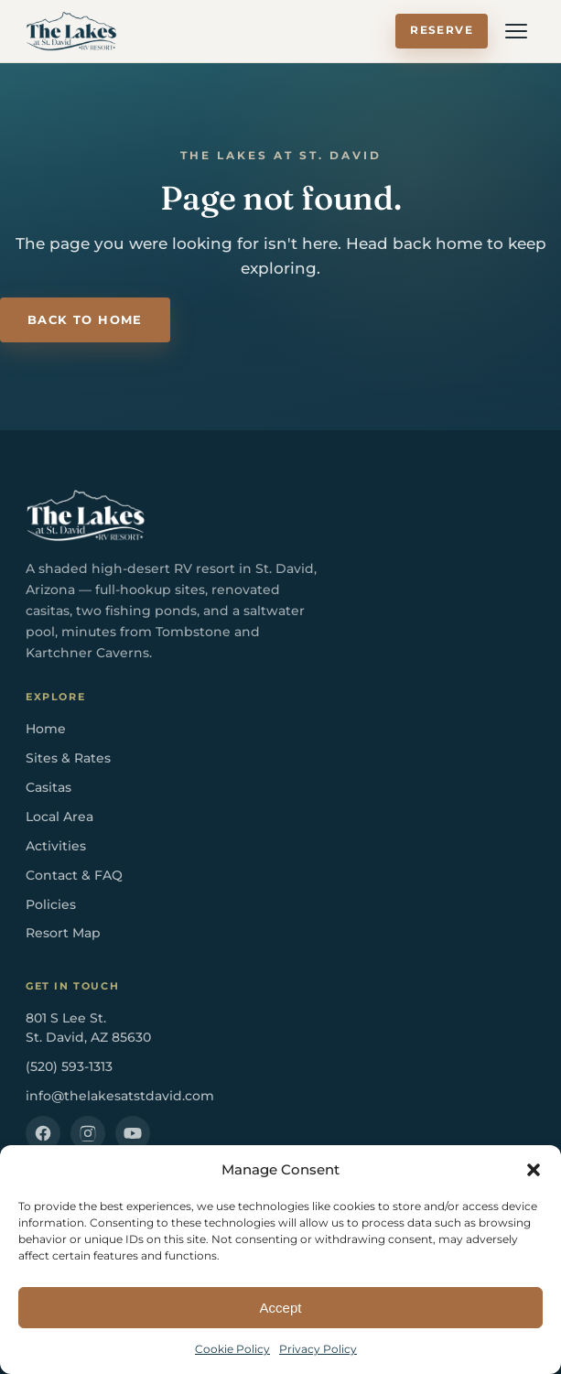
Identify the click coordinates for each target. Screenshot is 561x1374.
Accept (281, 1307)
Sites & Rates (68, 758)
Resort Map (63, 932)
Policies (51, 904)
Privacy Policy (318, 1349)
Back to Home (85, 320)
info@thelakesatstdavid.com (120, 1095)
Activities (56, 845)
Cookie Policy (232, 1349)
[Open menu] (516, 31)
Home (46, 728)
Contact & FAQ (74, 875)
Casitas (48, 787)
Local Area (59, 816)
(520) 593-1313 (69, 1066)
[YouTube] (132, 1133)
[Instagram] (87, 1133)
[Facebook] (43, 1133)
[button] (533, 1170)
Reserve (441, 30)
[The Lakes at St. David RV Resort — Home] (71, 31)
